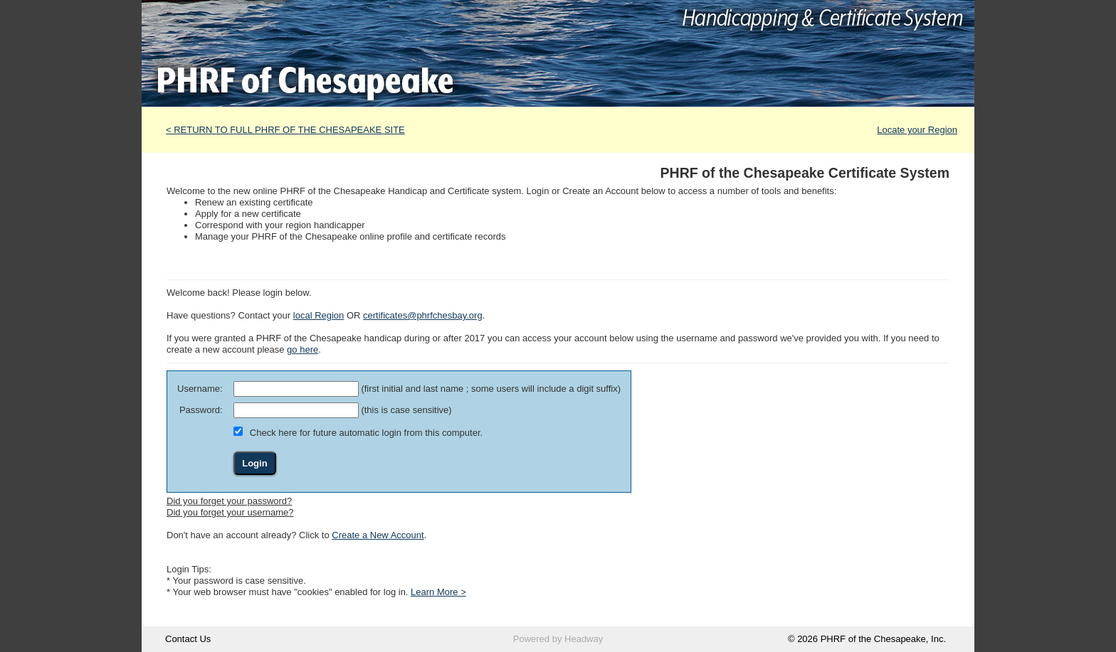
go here (302, 349)
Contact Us (188, 639)
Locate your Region (917, 129)
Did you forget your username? (230, 512)
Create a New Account (377, 535)
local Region (318, 315)
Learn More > (438, 592)
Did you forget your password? (229, 501)
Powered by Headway (558, 639)
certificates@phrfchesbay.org (423, 315)
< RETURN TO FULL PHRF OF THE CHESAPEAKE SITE (285, 129)
